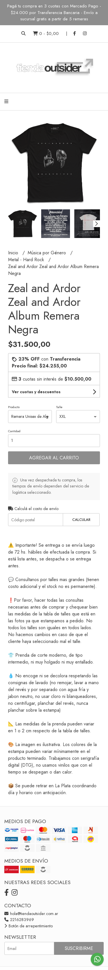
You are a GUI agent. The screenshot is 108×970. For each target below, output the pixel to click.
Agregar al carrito (54, 457)
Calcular (81, 519)
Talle (59, 407)
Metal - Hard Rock (27, 259)
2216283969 (19, 919)
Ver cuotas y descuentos (36, 392)
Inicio (14, 252)
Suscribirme (79, 948)
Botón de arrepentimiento (28, 926)
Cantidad (14, 431)
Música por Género (47, 252)
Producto (14, 407)
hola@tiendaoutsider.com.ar (31, 913)
